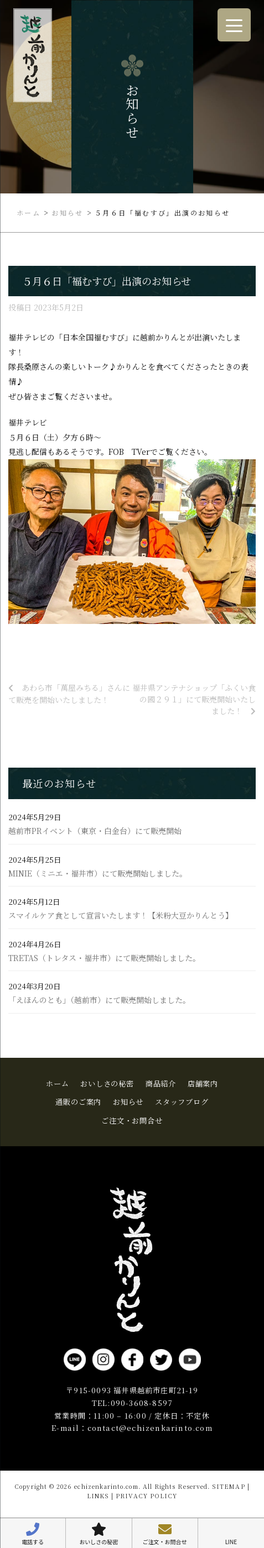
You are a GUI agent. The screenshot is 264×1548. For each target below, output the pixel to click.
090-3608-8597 (142, 1403)
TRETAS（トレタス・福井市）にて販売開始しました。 (104, 958)
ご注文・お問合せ (131, 1120)
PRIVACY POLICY (146, 1496)
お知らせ (128, 1101)
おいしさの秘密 (107, 1083)
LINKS (98, 1496)
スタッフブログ (182, 1101)
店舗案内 (203, 1083)
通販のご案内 (78, 1101)
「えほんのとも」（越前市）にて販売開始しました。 (99, 1000)
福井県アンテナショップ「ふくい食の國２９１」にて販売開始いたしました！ (194, 699)
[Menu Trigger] (234, 24)
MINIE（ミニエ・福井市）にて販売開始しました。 (97, 873)
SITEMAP (228, 1486)
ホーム (57, 1083)
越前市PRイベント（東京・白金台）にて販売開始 (95, 831)
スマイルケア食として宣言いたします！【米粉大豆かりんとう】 (120, 915)
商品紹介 (161, 1083)
